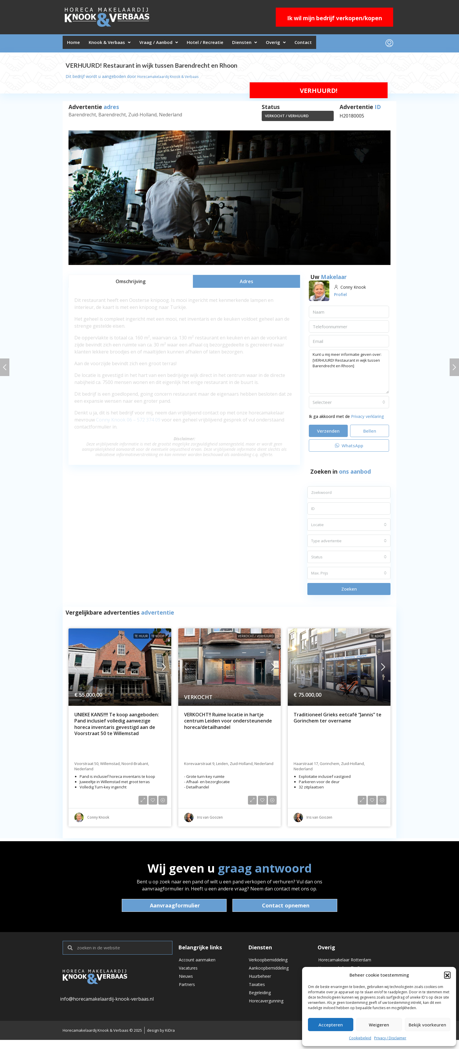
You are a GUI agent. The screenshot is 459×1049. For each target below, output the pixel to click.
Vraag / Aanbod (170, 44)
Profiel (341, 296)
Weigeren (379, 1025)
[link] (119, 669)
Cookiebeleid (360, 1038)
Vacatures (190, 973)
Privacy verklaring (367, 418)
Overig (301, 44)
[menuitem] (389, 44)
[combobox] (349, 404)
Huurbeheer (262, 983)
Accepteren (330, 1025)
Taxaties (258, 993)
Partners (188, 993)
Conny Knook (111, 422)
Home (75, 44)
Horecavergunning (269, 1013)
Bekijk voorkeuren (427, 1025)
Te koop (157, 638)
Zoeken (349, 591)
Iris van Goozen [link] (210, 819)
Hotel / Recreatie (221, 44)
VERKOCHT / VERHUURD (287, 118)
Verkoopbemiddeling (272, 963)
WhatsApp (349, 448)
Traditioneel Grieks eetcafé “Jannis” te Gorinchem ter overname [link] (337, 720)
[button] (447, 975)
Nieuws (187, 983)
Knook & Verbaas (116, 44)
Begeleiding (262, 1003)
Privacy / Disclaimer (390, 1038)
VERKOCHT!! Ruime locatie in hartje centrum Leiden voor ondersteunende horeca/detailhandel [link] (228, 723)
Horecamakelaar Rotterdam (348, 963)
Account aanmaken (200, 963)
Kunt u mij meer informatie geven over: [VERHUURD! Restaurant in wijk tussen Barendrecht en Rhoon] (349, 374)
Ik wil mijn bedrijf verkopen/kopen (334, 18)
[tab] (130, 283)
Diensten (266, 44)
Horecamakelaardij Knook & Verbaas (172, 78)
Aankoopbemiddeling (272, 973)
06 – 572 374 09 (143, 422)
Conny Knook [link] (98, 819)
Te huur (141, 638)
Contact (332, 44)
